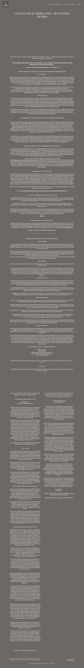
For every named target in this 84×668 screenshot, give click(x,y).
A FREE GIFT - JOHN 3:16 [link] (49, 663)
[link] (6, 4)
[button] (79, 4)
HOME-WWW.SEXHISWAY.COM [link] (55, 4)
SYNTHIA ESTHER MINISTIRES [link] (69, 4)
